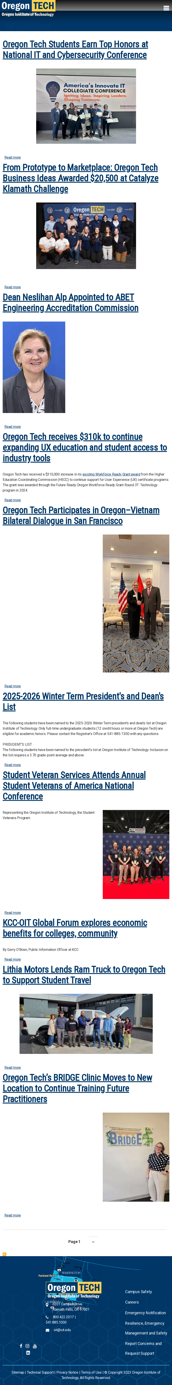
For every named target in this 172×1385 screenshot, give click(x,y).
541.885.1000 (56, 1322)
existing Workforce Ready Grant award (111, 474)
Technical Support (40, 1372)
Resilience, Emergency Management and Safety (146, 1328)
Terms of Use (91, 1372)
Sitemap (18, 1372)
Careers (132, 1302)
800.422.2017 (63, 1317)
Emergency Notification (145, 1312)
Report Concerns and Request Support (143, 1348)
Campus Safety (138, 1291)
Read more (12, 157)
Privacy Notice (67, 1372)
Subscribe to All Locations (4, 1254)
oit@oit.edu (62, 1330)
